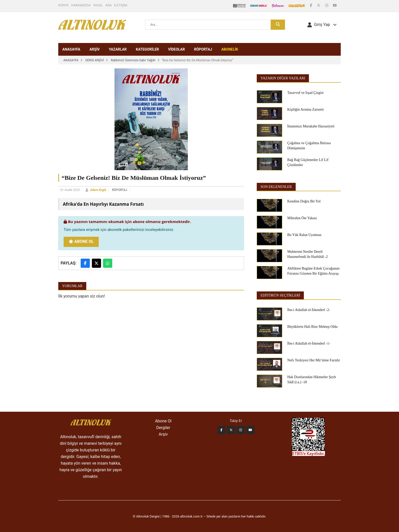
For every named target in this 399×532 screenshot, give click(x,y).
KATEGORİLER (147, 49)
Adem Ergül (98, 190)
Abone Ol (81, 241)
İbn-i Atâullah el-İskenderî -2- (308, 310)
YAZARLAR (118, 49)
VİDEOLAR (176, 49)
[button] (322, 24)
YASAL (98, 5)
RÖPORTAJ (203, 49)
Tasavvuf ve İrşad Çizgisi (305, 93)
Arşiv (163, 434)
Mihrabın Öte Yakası (302, 218)
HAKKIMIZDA (81, 5)
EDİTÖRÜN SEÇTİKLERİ (280, 295)
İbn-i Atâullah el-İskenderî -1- (308, 343)
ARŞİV (94, 49)
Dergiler (163, 427)
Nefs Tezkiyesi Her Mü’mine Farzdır (313, 360)
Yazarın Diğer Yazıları (283, 78)
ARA (108, 5)
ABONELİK (229, 49)
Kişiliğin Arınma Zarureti (305, 109)
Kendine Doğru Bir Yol (304, 201)
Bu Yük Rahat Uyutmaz (304, 235)
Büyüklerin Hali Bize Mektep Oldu (312, 327)
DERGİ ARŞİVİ (94, 60)
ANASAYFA (71, 49)
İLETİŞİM (120, 5)
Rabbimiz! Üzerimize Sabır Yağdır (133, 60)
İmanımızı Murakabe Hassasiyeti (310, 126)
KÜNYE (63, 5)
